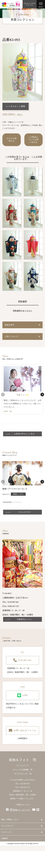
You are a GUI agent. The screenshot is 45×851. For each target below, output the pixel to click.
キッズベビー (24, 810)
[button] (42, 394)
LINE (22, 695)
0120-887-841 (22, 660)
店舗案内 (4, 838)
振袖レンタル (18, 494)
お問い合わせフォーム (22, 730)
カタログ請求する (11, 139)
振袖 (15, 810)
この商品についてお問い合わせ (33, 139)
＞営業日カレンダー (22, 805)
